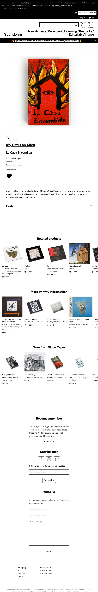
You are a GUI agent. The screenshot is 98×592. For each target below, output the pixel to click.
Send (49, 551)
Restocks (85, 31)
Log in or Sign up (87, 18)
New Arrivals (37, 31)
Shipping (22, 567)
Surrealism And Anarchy (33, 377)
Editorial (75, 34)
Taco (48, 266)
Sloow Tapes (16, 158)
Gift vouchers (46, 573)
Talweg (19, 319)
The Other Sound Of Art (33, 322)
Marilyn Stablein (8, 375)
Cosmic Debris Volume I (78, 324)
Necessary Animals (76, 375)
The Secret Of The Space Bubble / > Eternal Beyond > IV (12, 326)
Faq (19, 570)
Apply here (49, 441)
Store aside (45, 570)
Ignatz (94, 266)
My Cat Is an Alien (20, 145)
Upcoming (69, 31)
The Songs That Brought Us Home (78, 379)
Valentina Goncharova (55, 375)
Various (5, 266)
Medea (27, 266)
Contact (21, 576)
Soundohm (13, 34)
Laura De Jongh (75, 266)
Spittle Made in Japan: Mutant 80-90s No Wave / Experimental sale (47, 40)
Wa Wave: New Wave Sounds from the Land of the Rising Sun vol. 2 (11, 271)
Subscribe (49, 480)
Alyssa (26, 269)
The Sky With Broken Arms (57, 322)
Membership (46, 567)
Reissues (54, 31)
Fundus (72, 269)
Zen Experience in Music (56, 377)
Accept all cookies (87, 12)
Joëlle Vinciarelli (8, 322)
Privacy (21, 573)
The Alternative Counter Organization (56, 270)
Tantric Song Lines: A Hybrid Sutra (10, 379)
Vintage (88, 34)
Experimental (16, 165)
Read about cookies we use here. (14, 8)
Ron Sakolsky (29, 375)
